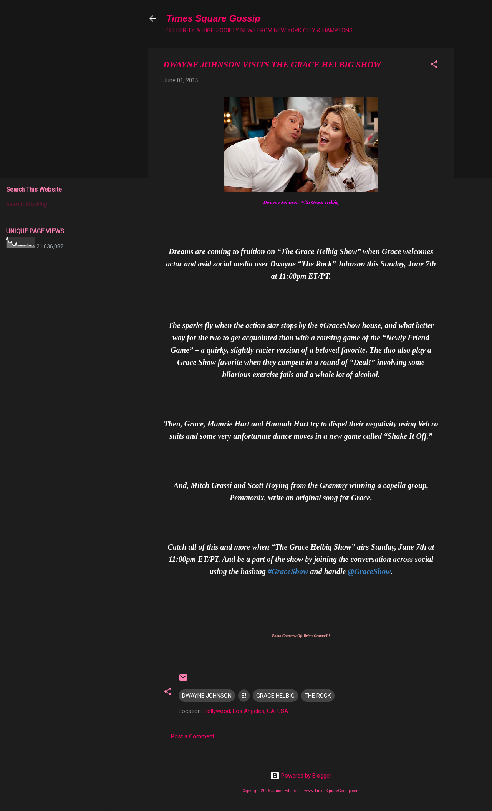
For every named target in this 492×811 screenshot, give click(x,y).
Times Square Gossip (213, 18)
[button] (434, 66)
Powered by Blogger (300, 775)
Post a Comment (192, 736)
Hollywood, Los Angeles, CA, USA (246, 711)
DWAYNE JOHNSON (207, 695)
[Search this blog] (55, 204)
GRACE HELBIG (275, 695)
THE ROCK (318, 695)
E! (244, 695)
